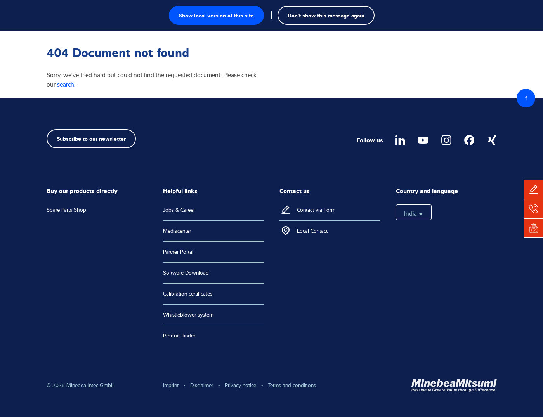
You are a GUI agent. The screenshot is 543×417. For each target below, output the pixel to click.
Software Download (186, 273)
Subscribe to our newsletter (91, 138)
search (65, 84)
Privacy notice (240, 385)
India (413, 213)
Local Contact (312, 231)
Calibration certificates (187, 294)
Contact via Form (316, 210)
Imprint (171, 385)
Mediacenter (177, 231)
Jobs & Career (179, 210)
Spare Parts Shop (66, 210)
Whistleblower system (188, 314)
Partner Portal (178, 252)
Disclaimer (201, 385)
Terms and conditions (292, 385)
